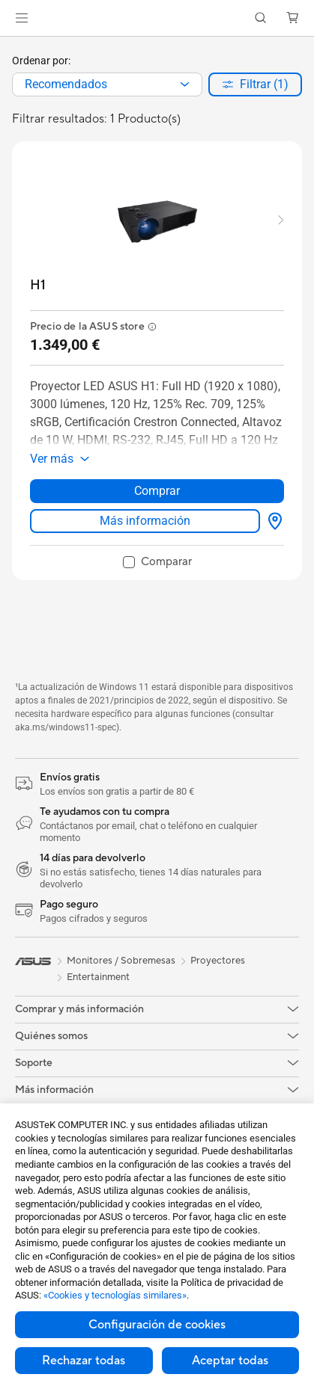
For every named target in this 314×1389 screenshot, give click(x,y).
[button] (21, 18)
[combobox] (107, 84)
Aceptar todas (230, 1360)
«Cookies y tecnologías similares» (115, 1295)
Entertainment (98, 977)
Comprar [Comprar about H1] (157, 491)
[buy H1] (38, 285)
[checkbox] (157, 563)
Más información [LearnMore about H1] (145, 521)
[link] (157, 18)
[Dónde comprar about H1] (272, 521)
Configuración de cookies (157, 1324)
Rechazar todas (83, 1360)
